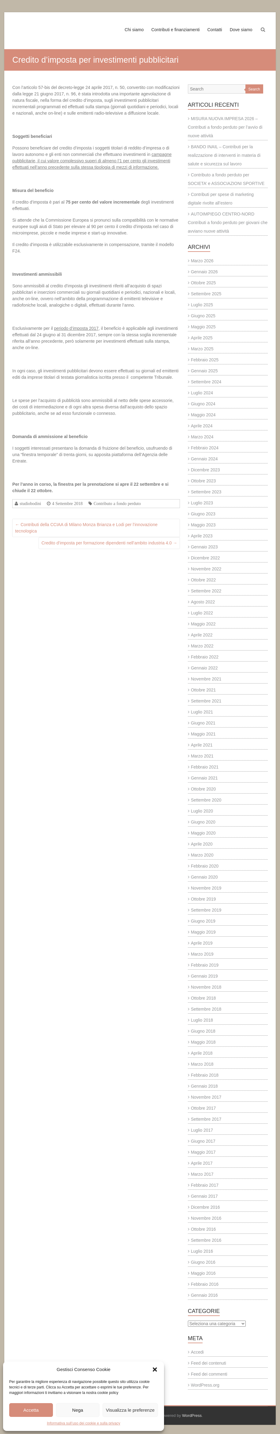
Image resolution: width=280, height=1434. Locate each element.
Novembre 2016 (206, 1218)
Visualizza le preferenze (130, 1410)
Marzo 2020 (202, 855)
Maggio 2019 (203, 932)
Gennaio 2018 (204, 1086)
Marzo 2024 (202, 436)
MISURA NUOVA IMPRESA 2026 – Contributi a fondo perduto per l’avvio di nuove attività (225, 127)
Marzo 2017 (202, 1174)
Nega (77, 1410)
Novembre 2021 (206, 678)
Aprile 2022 (202, 634)
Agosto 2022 (203, 601)
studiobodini (30, 503)
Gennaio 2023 (204, 546)
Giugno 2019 (203, 921)
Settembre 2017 (206, 1119)
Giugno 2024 (203, 403)
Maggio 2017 (203, 1152)
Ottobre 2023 (203, 480)
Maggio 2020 (203, 833)
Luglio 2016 (202, 1251)
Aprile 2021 (202, 745)
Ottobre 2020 (203, 789)
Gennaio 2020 (204, 877)
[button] (155, 1369)
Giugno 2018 (203, 1031)
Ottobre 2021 (203, 690)
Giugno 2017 (203, 1141)
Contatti (214, 29)
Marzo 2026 (202, 260)
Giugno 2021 (203, 723)
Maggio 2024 (203, 414)
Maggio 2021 (203, 734)
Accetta (31, 1410)
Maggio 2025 (203, 326)
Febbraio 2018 (204, 1075)
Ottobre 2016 (203, 1229)
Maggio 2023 (203, 524)
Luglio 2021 (202, 712)
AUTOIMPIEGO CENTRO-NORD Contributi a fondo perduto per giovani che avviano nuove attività (228, 223)
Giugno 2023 (203, 513)
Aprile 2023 (202, 535)
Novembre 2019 (206, 888)
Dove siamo (241, 29)
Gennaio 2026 (204, 271)
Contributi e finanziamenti (175, 29)
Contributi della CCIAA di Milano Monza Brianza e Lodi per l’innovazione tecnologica (86, 527)
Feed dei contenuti (208, 1363)
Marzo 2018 (202, 1064)
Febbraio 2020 (204, 866)
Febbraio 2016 (204, 1284)
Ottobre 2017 (203, 1108)
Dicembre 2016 (205, 1207)
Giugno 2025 (203, 315)
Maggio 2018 (203, 1042)
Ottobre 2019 (203, 899)
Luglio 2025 (202, 304)
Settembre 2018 (206, 1009)
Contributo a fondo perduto (117, 503)
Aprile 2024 (202, 425)
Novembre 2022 (206, 568)
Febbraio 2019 (204, 965)
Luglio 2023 (202, 502)
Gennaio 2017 (204, 1196)
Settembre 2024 (206, 381)
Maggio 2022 (203, 623)
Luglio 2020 (202, 811)
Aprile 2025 (202, 337)
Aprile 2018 (202, 1053)
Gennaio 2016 (204, 1295)
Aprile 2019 (202, 943)
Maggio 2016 (203, 1273)
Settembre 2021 (206, 701)
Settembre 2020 (206, 800)
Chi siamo (134, 29)
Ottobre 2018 (203, 998)
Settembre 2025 (206, 293)
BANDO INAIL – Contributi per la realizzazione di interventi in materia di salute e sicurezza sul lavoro (224, 155)
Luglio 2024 (202, 392)
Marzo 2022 (202, 645)
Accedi (197, 1352)
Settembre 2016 (206, 1240)
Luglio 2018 (202, 1020)
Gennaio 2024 (204, 458)
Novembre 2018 (206, 987)
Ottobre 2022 (203, 579)
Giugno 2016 (203, 1262)
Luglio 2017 (202, 1130)
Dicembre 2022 (205, 557)
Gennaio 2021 (204, 778)
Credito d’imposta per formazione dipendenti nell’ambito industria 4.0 (109, 542)
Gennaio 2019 (204, 976)
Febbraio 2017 (204, 1185)
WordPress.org (205, 1385)
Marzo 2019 (202, 954)
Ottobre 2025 (203, 282)
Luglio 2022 (202, 612)
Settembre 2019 (206, 910)
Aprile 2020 (202, 844)
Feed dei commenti (209, 1374)
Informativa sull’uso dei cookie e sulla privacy (83, 1423)
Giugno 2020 (203, 822)
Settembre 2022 (206, 590)
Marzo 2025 (202, 348)
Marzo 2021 (202, 756)
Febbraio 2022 (204, 656)
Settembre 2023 (206, 491)
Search (254, 89)
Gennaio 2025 (204, 370)
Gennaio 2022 (204, 667)
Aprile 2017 (202, 1163)
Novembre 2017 (206, 1097)
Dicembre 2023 (205, 469)
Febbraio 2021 (204, 767)
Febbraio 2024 (204, 447)
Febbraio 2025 (204, 359)
